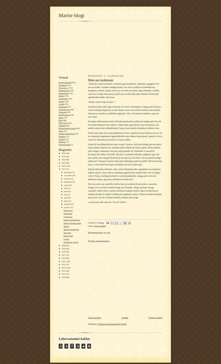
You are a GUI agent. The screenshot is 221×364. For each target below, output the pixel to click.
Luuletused (63, 99)
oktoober (67, 179)
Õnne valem (68, 236)
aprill (66, 198)
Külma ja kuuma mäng (72, 223)
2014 (64, 264)
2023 (64, 163)
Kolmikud (62, 85)
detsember (68, 172)
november (68, 175)
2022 (64, 166)
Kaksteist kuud (64, 145)
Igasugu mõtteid (65, 82)
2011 (64, 274)
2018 (64, 252)
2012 (64, 271)
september (68, 182)
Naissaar (62, 142)
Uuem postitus (94, 317)
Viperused (62, 112)
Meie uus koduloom (71, 229)
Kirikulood (63, 107)
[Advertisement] (110, 47)
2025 (64, 156)
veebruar (67, 204)
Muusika (62, 136)
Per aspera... (63, 88)
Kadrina (62, 139)
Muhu (61, 118)
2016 (64, 258)
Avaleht (124, 317)
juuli (66, 188)
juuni (66, 191)
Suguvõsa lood (64, 110)
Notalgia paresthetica (72, 220)
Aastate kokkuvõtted (67, 134)
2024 (64, 160)
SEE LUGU (63, 123)
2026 (64, 153)
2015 (64, 261)
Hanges (66, 226)
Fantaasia (62, 126)
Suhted (61, 101)
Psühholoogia (64, 91)
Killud (61, 96)
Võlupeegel (68, 217)
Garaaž (66, 239)
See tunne (67, 233)
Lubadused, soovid (71, 242)
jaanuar (67, 207)
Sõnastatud (68, 214)
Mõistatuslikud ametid (67, 128)
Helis (61, 120)
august (67, 185)
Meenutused (63, 93)
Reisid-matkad (64, 115)
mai (66, 195)
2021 (64, 169)
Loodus (62, 104)
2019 (64, 249)
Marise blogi (71, 15)
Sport (61, 131)
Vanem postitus (155, 317)
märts (66, 201)
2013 (64, 268)
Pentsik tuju (68, 210)
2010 (64, 277)
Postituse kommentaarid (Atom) (112, 324)
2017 (64, 255)
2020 (64, 245)
